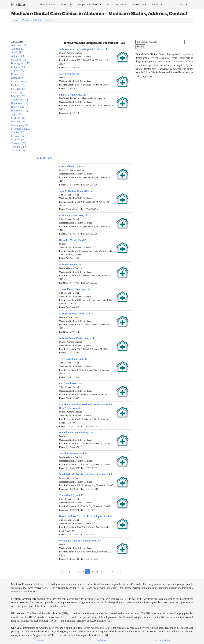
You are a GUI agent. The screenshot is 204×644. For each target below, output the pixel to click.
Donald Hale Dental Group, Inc (76, 432)
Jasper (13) (16, 114)
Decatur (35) (17, 74)
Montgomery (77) (20, 125)
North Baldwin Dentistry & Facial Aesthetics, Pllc (86, 474)
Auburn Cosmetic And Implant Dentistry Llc (83, 49)
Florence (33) (18, 88)
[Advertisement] (102, 31)
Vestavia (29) (18, 150)
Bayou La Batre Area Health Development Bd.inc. (86, 516)
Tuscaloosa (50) (19, 147)
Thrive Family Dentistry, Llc (74, 289)
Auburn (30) (17, 56)
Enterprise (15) (18, 81)
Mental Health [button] (116, 4)
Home (15, 20)
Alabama (50, 20)
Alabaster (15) (18, 45)
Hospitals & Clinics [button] (89, 4)
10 (102, 571)
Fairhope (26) (18, 85)
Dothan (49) (17, 77)
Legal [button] (183, 4)
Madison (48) (18, 117)
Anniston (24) (18, 48)
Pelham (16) (17, 136)
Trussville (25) (18, 143)
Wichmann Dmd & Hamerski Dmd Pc (80, 540)
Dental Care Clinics (32, 20)
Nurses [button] (66, 4)
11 (108, 571)
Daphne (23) (17, 70)
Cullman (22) (18, 67)
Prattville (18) (18, 139)
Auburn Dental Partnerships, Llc (77, 338)
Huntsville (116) (19, 110)
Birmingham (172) (20, 63)
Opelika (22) (17, 132)
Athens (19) (17, 52)
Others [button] (157, 4)
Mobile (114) (18, 121)
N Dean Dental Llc (69, 73)
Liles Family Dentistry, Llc (73, 215)
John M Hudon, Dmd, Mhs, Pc (75, 191)
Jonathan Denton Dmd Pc (73, 453)
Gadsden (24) (18, 96)
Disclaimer (101, 640)
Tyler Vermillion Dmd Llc (73, 359)
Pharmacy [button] (139, 4)
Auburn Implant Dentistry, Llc (76, 313)
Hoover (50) (17, 107)
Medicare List (23, 4)
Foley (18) (16, 92)
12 (113, 571)
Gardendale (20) (19, 99)
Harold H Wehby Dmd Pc (73, 240)
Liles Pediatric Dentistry (72, 166)
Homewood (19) (19, 103)
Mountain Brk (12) (20, 128)
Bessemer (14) (18, 59)
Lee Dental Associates (71, 383)
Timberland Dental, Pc (71, 495)
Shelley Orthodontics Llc (72, 94)
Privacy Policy (162, 640)
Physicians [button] (47, 4)
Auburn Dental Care (70, 264)
